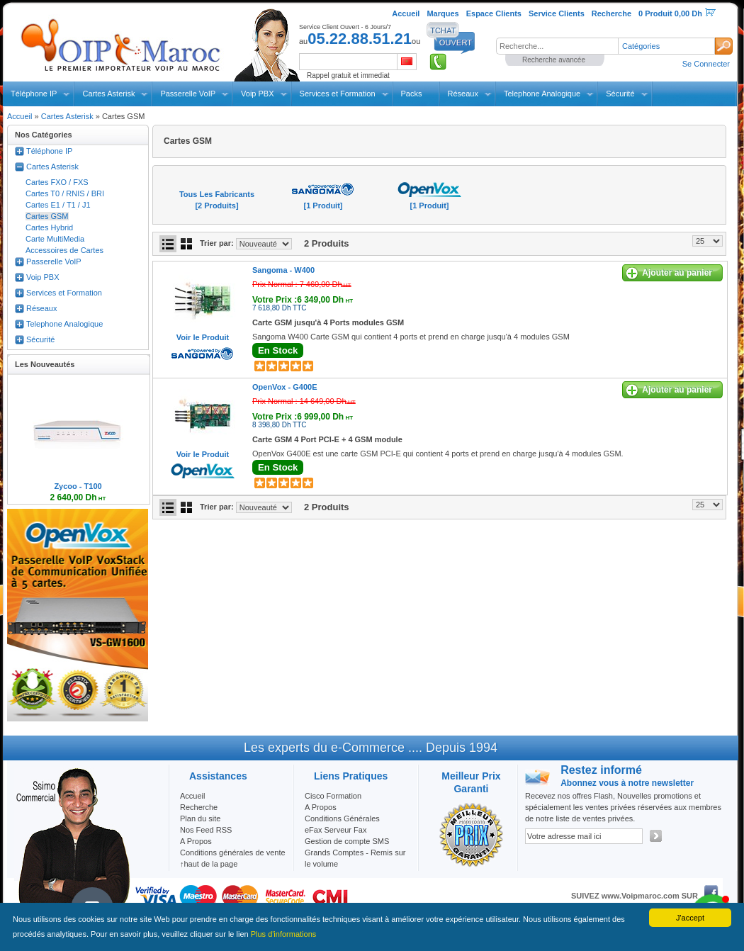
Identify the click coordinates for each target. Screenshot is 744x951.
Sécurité (620, 93)
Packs (411, 93)
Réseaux (463, 93)
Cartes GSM (47, 216)
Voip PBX (257, 93)
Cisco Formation (333, 796)
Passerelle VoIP (187, 93)
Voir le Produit (202, 337)
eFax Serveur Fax (335, 830)
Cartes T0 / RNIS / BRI (65, 193)
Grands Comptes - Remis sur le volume (355, 858)
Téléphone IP (34, 93)
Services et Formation (338, 93)
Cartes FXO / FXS (57, 182)
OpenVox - (284, 387)
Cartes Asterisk (108, 93)
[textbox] (557, 46)
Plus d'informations (284, 934)
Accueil (19, 116)
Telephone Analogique (542, 93)
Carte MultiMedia (55, 239)
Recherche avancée (553, 60)
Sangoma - (283, 270)
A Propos (321, 807)
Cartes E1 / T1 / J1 (58, 205)
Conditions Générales (342, 818)
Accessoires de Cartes (64, 250)
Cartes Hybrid (49, 227)
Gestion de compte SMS (347, 841)
